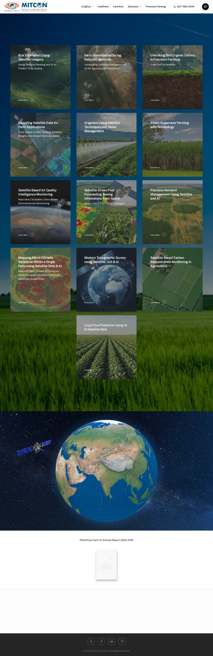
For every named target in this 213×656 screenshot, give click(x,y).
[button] (205, 6)
